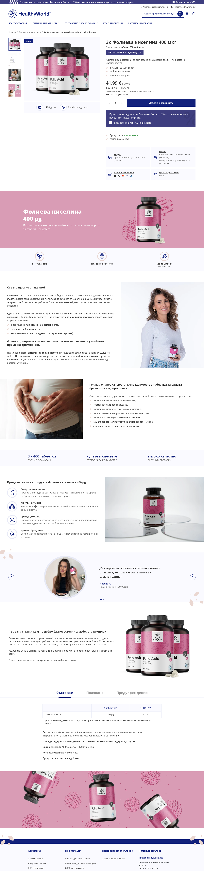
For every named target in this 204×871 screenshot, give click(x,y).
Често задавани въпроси (154, 7)
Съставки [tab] (64, 693)
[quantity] (115, 103)
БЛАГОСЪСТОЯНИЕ (17, 23)
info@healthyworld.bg (183, 7)
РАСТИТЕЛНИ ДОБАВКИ (140, 23)
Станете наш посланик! (113, 858)
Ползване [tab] (94, 693)
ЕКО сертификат (36, 868)
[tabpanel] (102, 728)
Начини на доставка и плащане (80, 863)
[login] (187, 13)
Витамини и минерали (30, 32)
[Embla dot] (101, 599)
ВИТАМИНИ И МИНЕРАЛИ (46, 23)
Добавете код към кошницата (132, 122)
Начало (12, 32)
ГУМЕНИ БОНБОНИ (113, 23)
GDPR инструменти (74, 868)
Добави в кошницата (161, 102)
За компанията (35, 858)
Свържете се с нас (37, 863)
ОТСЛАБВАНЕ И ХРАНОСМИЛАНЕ (81, 23)
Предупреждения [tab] (132, 693)
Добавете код (185, 2)
